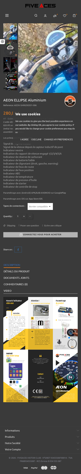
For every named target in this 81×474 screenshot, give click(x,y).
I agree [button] (24, 139)
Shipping (10, 225)
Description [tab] (12, 264)
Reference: (8, 105)
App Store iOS (35, 199)
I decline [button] (36, 139)
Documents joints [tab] (16, 277)
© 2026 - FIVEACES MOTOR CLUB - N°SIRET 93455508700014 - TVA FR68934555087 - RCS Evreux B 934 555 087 (40, 459)
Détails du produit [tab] (17, 271)
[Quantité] (17, 216)
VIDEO (7, 290)
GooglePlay (60, 193)
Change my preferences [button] (58, 139)
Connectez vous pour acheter (40, 234)
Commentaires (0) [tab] (16, 284)
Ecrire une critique (52, 225)
